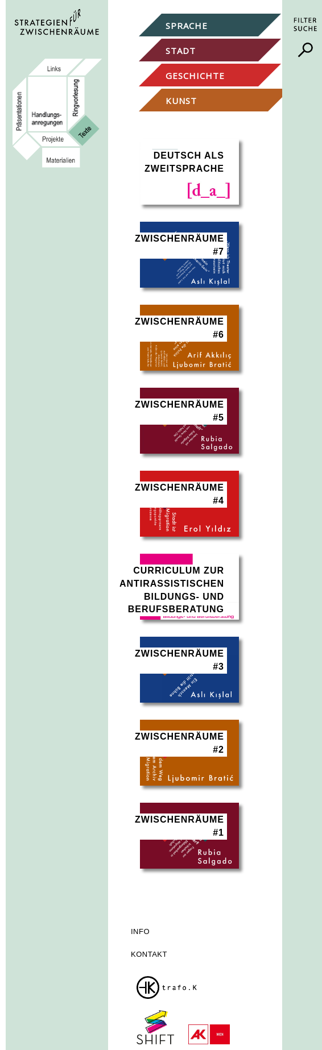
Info (140, 931)
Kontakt (149, 954)
